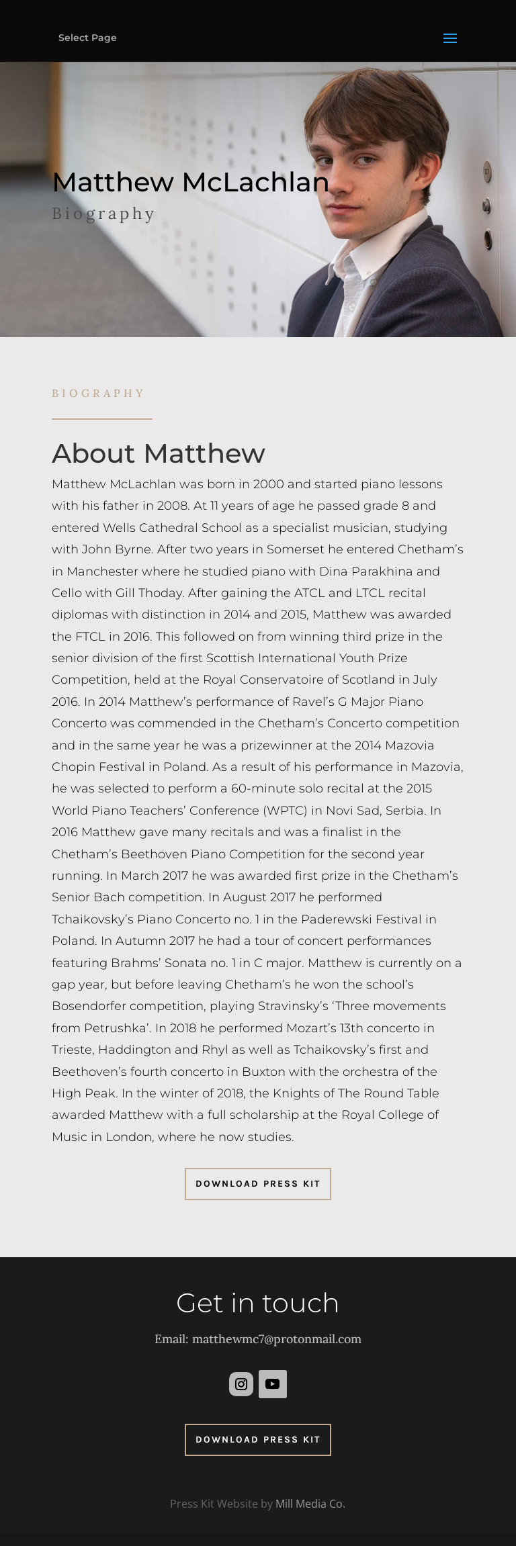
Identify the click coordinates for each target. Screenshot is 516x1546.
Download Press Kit (258, 1183)
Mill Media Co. (310, 1503)
